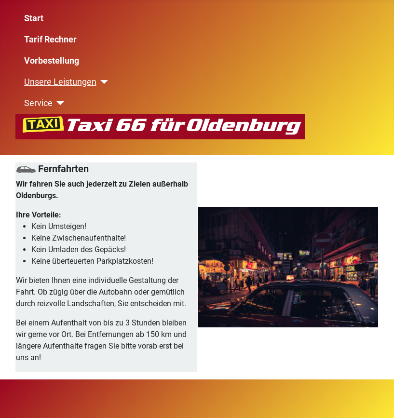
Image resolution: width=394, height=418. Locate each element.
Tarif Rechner (50, 39)
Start (33, 18)
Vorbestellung (51, 61)
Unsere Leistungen (60, 82)
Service (38, 103)
